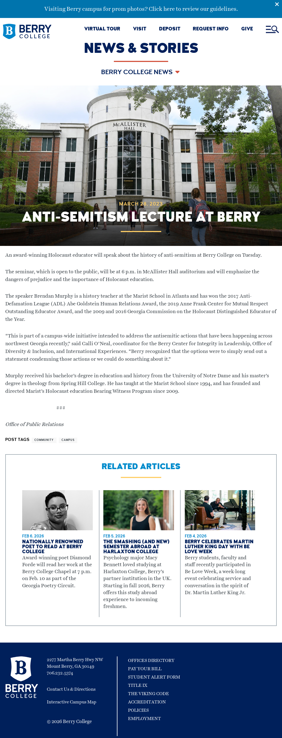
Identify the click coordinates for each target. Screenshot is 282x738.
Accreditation (147, 702)
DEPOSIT (169, 29)
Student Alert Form (154, 677)
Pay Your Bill (144, 669)
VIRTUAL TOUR (102, 29)
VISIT (139, 29)
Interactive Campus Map (71, 702)
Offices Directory (151, 660)
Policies (138, 710)
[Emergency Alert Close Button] (278, 3)
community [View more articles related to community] (44, 440)
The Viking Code (148, 694)
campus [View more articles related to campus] (68, 440)
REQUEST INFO (211, 29)
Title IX (137, 685)
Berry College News (137, 72)
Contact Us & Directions (71, 689)
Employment (144, 718)
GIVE (247, 29)
